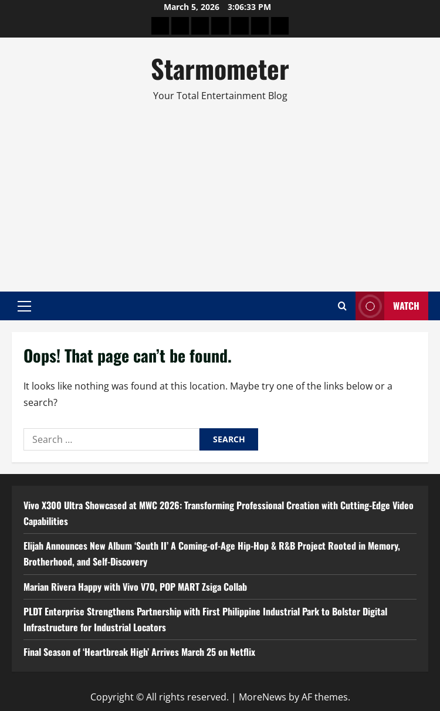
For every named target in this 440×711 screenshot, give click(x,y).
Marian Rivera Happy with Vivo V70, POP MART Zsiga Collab (135, 587)
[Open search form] (342, 305)
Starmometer (220, 68)
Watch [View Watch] (387, 306)
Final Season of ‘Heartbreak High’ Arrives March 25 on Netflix (139, 652)
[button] (24, 306)
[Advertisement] (220, 192)
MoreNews (262, 696)
